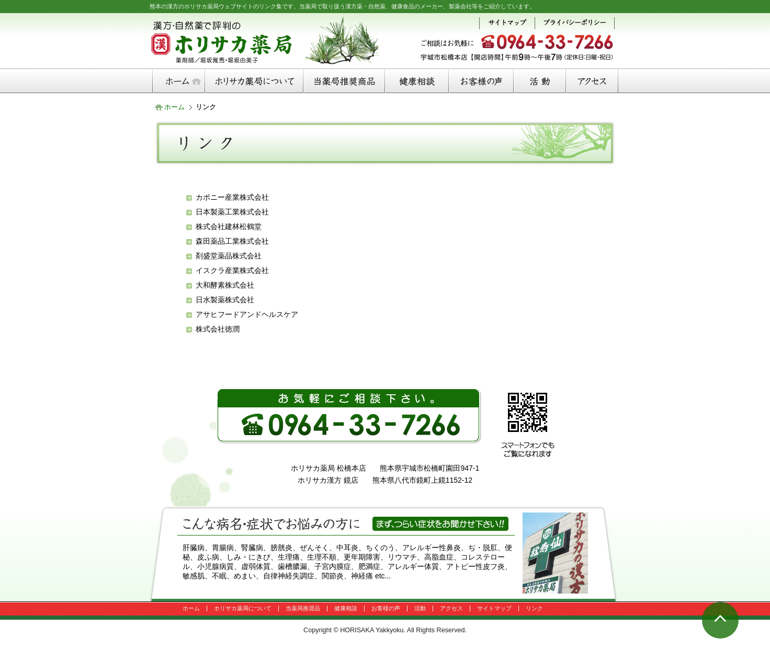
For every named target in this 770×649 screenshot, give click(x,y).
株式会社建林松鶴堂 (229, 226)
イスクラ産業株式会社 (232, 270)
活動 (420, 608)
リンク (534, 608)
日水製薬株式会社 (225, 299)
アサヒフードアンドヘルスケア (247, 314)
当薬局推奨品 (303, 608)
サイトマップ (494, 608)
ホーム (174, 107)
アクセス (451, 608)
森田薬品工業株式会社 (232, 241)
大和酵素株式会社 (225, 285)
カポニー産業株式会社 (232, 197)
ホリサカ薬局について (242, 608)
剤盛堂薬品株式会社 (229, 256)
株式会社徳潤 (218, 329)
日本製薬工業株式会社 (232, 212)
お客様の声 (385, 608)
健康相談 (345, 608)
